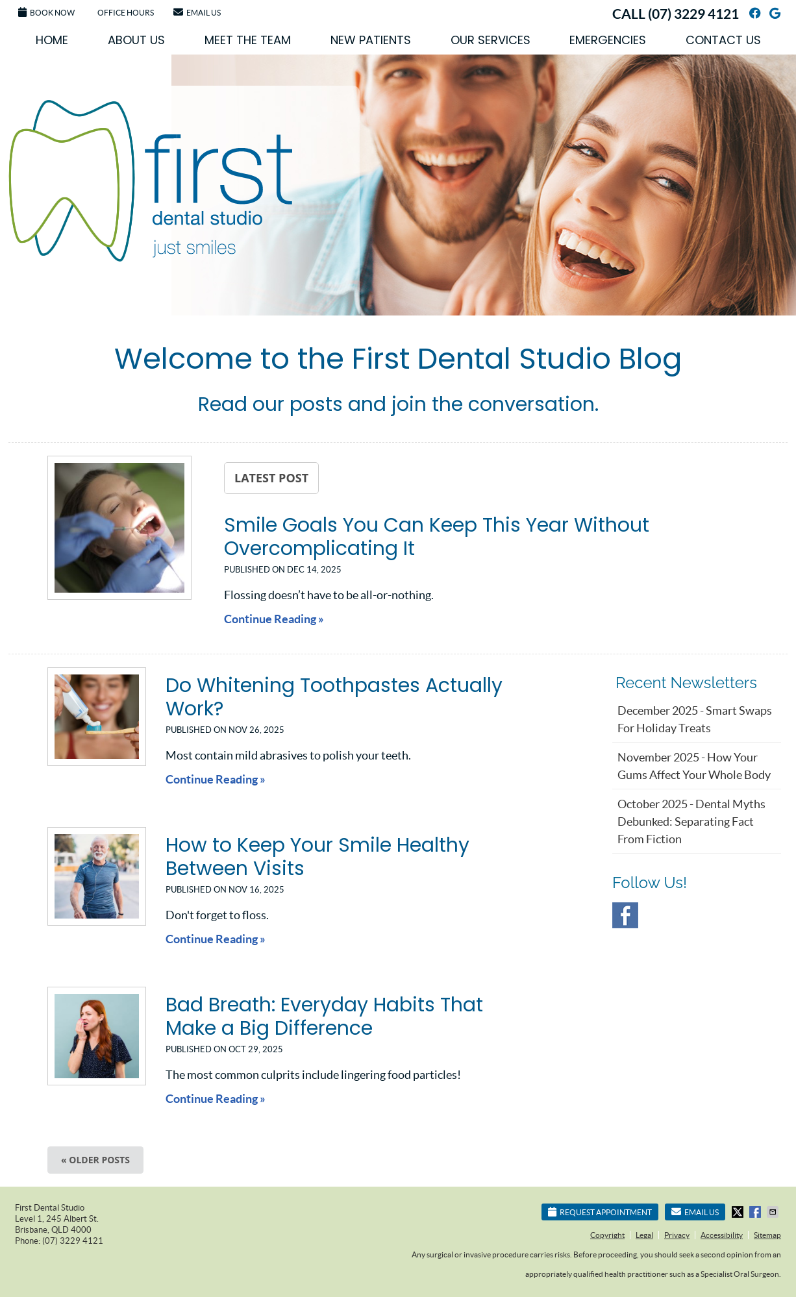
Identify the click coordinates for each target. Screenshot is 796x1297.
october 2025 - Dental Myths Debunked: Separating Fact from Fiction (691, 821)
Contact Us (723, 40)
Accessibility (722, 1235)
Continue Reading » (274, 619)
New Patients (370, 40)
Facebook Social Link (625, 915)
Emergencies (607, 40)
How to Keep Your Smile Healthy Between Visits (317, 857)
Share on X (739, 1212)
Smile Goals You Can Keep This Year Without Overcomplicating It (436, 537)
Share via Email (774, 1212)
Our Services (490, 40)
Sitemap (767, 1235)
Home (52, 40)
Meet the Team (248, 40)
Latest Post (271, 478)
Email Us (197, 12)
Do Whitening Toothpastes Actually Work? (334, 697)
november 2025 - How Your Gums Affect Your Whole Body (694, 766)
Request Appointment (600, 1212)
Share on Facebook (756, 1212)
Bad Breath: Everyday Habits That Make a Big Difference (324, 1016)
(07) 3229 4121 (693, 13)
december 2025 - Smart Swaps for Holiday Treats (694, 719)
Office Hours (125, 12)
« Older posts (95, 1160)
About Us (136, 40)
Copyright (607, 1235)
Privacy (677, 1235)
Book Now (46, 12)
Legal (644, 1235)
